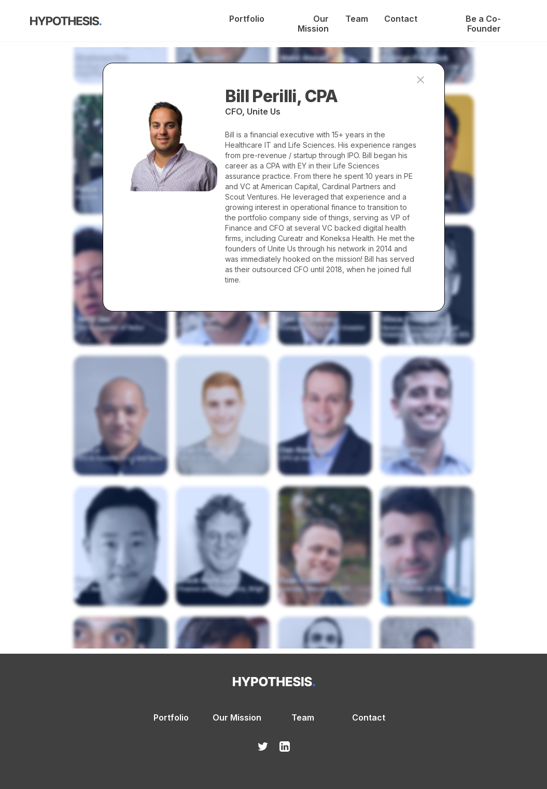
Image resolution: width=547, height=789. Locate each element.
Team (356, 19)
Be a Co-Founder (483, 19)
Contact (400, 19)
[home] (66, 23)
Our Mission (313, 19)
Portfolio (246, 19)
